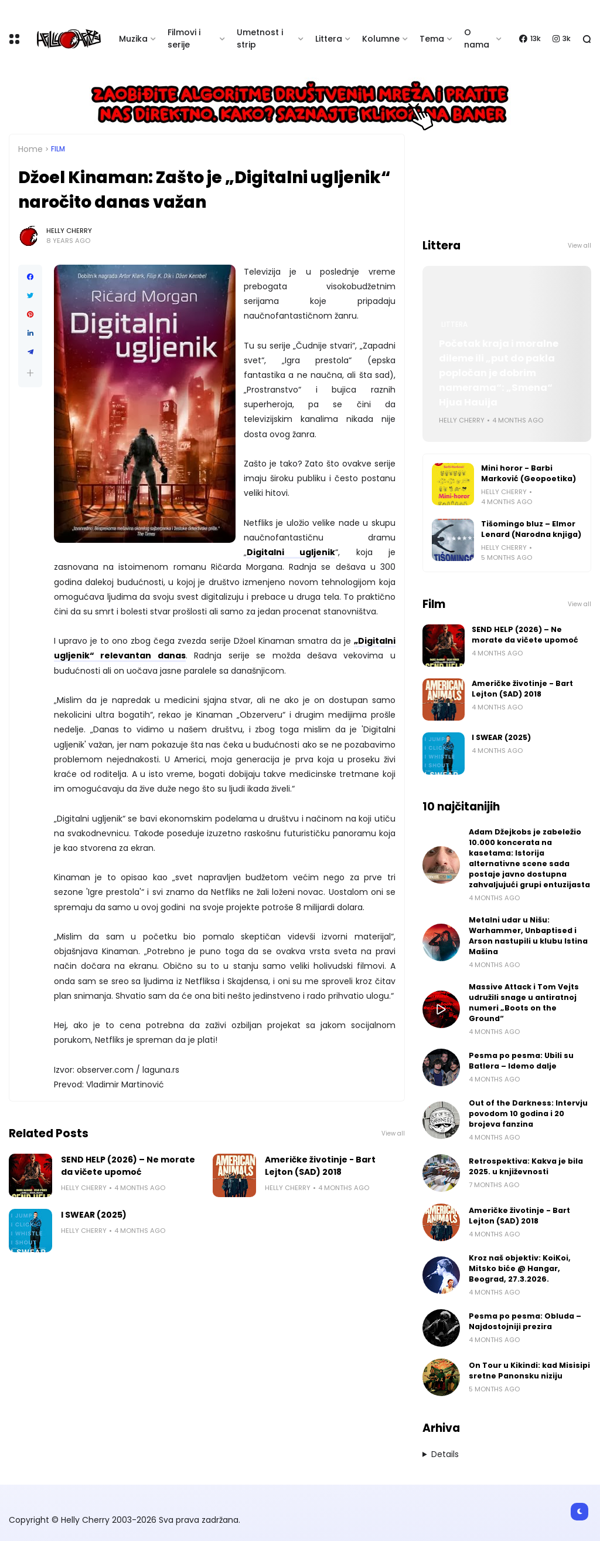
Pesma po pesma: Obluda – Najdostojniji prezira (525, 1321)
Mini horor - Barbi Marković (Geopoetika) (528, 473)
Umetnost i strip (260, 38)
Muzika (133, 39)
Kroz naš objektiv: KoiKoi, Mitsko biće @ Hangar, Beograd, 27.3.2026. (520, 1268)
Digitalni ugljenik (291, 552)
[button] (30, 373)
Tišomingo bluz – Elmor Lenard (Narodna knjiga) (531, 529)
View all (393, 1133)
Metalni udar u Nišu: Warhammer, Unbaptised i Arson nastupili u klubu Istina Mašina (528, 936)
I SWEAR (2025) (94, 1215)
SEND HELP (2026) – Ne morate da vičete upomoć (128, 1166)
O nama (476, 38)
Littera (328, 39)
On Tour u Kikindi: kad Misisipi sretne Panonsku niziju (529, 1370)
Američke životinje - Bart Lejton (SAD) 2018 (320, 1166)
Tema (432, 39)
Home (30, 149)
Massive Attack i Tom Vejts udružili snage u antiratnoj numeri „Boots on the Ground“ (524, 1002)
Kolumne (381, 39)
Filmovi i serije (184, 38)
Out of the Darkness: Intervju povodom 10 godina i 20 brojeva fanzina (528, 1113)
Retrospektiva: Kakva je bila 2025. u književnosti (526, 1166)
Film (58, 149)
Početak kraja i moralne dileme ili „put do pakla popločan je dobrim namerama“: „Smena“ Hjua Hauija (498, 373)
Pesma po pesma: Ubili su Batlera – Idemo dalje (521, 1060)
